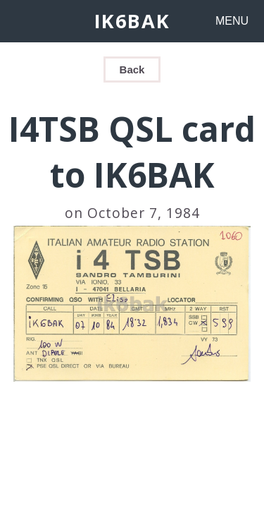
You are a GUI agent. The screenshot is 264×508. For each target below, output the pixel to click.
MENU (232, 21)
